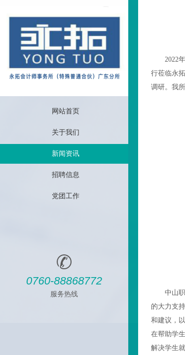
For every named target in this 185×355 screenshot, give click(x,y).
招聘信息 (65, 174)
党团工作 (65, 196)
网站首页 (65, 111)
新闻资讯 (65, 153)
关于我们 (65, 132)
